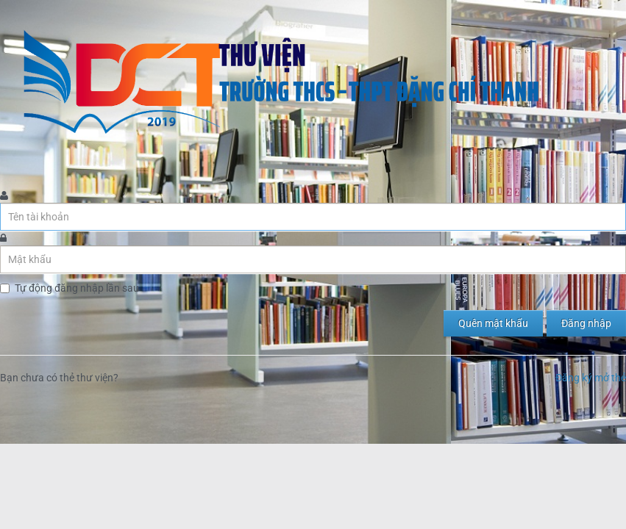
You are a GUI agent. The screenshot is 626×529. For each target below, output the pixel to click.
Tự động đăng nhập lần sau (77, 288)
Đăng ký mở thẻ (590, 378)
